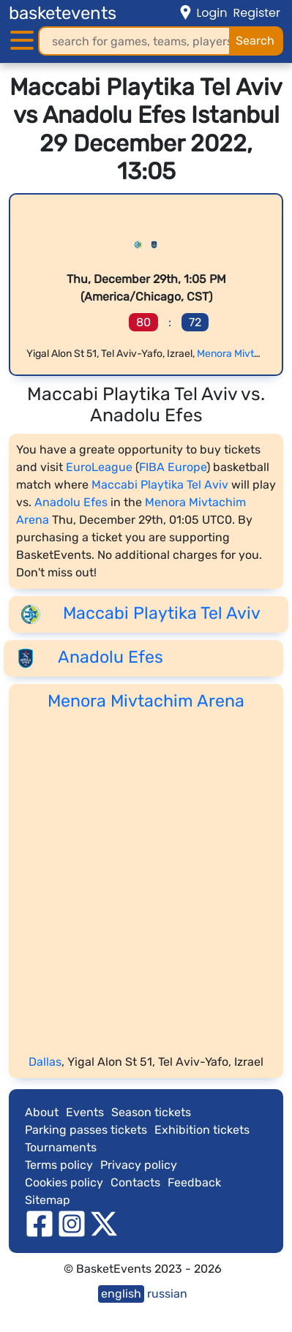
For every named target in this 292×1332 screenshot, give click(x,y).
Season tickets (151, 1112)
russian (167, 1294)
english (121, 1294)
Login (211, 12)
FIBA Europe (172, 467)
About (42, 1112)
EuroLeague (99, 467)
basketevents (62, 13)
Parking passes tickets (86, 1130)
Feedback (194, 1182)
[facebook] (39, 1223)
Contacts (135, 1182)
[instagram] (71, 1223)
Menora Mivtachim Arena (146, 701)
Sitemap (47, 1200)
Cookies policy (64, 1182)
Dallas (45, 1062)
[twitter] (104, 1223)
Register (256, 12)
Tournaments (61, 1147)
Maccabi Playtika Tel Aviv (159, 485)
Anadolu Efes (71, 502)
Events (85, 1112)
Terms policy (59, 1165)
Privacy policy (138, 1165)
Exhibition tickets (202, 1130)
